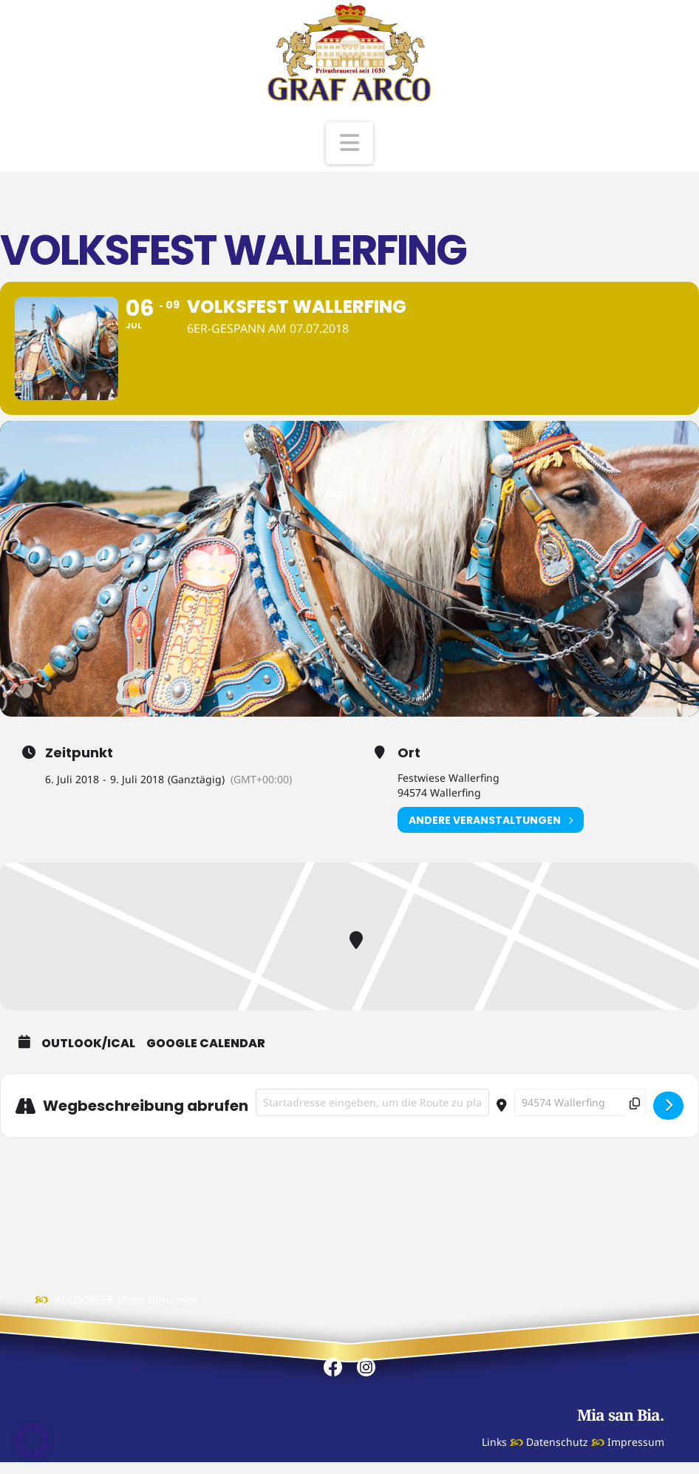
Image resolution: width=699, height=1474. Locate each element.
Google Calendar (205, 1043)
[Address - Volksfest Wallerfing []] (372, 1102)
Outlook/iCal (88, 1043)
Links (494, 1442)
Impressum (635, 1442)
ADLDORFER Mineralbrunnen (127, 1299)
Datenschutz (557, 1442)
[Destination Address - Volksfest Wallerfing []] (580, 1102)
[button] (349, 143)
